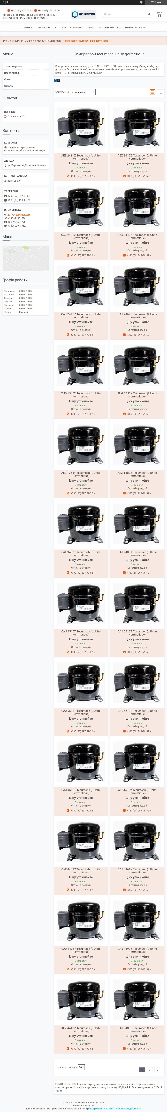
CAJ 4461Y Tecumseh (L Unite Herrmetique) (137, 871)
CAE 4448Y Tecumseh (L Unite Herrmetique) (80, 871)
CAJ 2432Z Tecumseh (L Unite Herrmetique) (81, 236)
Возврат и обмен (135, 27)
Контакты (76, 27)
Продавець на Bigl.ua (83, 1105)
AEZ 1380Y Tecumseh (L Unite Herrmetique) (137, 474)
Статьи (90, 27)
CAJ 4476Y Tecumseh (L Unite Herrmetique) (81, 950)
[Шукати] (149, 14)
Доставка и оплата (109, 27)
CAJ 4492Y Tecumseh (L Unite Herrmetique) (137, 950)
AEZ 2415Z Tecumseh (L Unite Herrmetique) (137, 157)
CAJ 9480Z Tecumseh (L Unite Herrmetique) (137, 1030)
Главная (27, 27)
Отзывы (8, 86)
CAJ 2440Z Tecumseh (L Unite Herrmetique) (137, 236)
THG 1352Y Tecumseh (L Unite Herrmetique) (137, 395)
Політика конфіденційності (128, 1109)
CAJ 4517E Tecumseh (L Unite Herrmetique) (137, 712)
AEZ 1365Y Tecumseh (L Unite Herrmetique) (80, 474)
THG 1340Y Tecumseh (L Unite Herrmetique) (81, 395)
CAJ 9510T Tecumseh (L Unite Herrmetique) (81, 633)
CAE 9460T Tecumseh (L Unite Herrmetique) (80, 554)
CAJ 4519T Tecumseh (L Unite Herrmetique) (81, 791)
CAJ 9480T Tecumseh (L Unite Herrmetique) (137, 554)
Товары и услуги (45, 27)
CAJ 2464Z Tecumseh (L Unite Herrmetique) (137, 316)
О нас (63, 27)
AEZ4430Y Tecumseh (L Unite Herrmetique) (137, 791)
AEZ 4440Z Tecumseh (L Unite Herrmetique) (81, 1030)
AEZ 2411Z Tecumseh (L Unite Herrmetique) (81, 157)
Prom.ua (100, 1102)
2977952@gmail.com (19, 214)
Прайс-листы (11, 73)
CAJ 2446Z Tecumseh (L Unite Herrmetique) (81, 316)
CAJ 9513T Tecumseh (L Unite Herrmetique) (137, 633)
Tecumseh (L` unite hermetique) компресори (36, 40)
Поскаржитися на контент (100, 1109)
